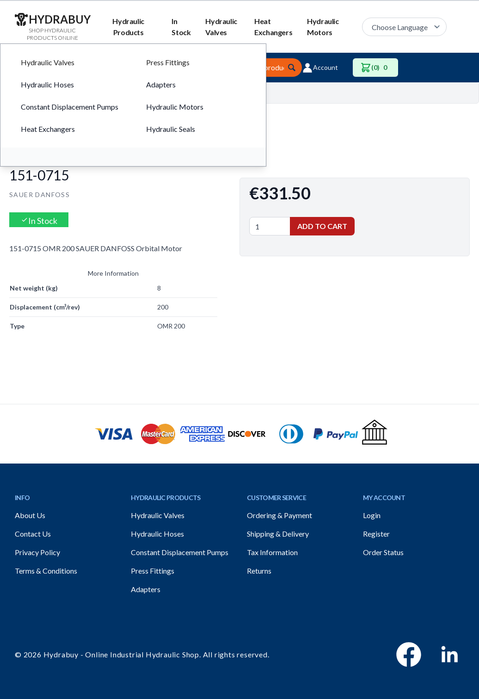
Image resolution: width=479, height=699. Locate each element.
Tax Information (272, 552)
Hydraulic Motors (322, 27)
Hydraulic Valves (221, 27)
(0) (375, 67)
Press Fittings (152, 570)
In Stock (181, 27)
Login (372, 515)
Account (320, 67)
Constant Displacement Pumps (179, 552)
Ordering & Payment (279, 515)
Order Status (383, 552)
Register (376, 533)
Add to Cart (322, 226)
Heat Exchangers (273, 27)
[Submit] (291, 67)
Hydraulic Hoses (157, 533)
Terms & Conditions (46, 570)
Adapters (145, 589)
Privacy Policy (37, 552)
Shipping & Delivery (278, 533)
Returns (259, 570)
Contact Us (33, 533)
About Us (30, 515)
